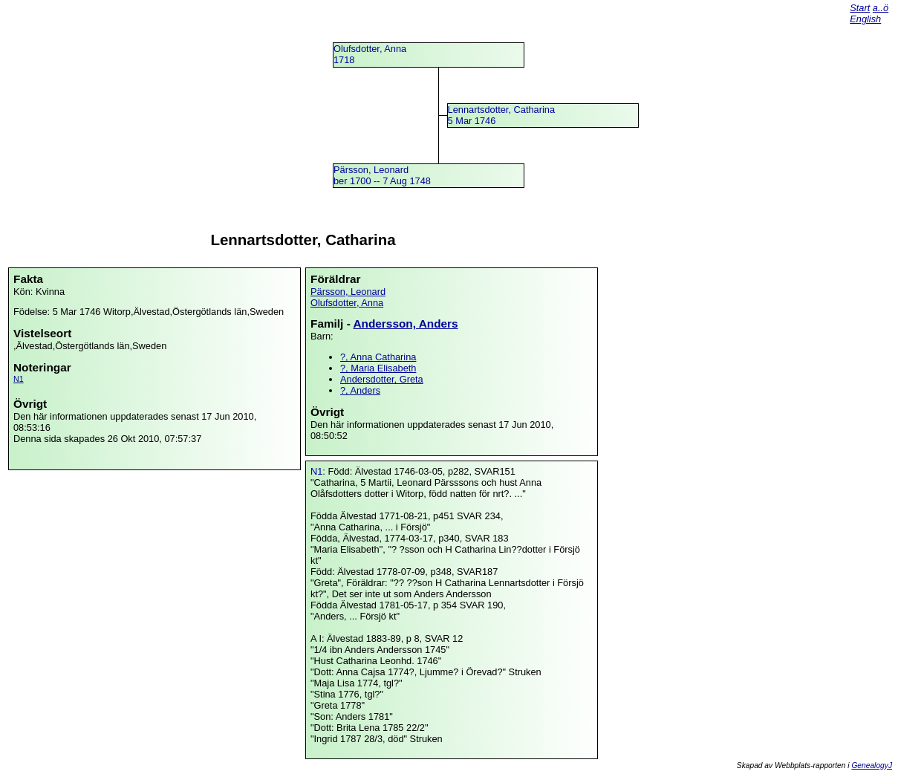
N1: (319, 471)
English (865, 19)
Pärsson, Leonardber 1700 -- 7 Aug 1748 (382, 175)
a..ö (880, 7)
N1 (18, 378)
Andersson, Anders (405, 323)
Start (860, 7)
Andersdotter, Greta (381, 379)
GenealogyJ (871, 765)
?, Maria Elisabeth (378, 368)
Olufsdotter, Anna (346, 302)
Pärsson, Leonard (347, 291)
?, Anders (360, 390)
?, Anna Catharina (378, 357)
